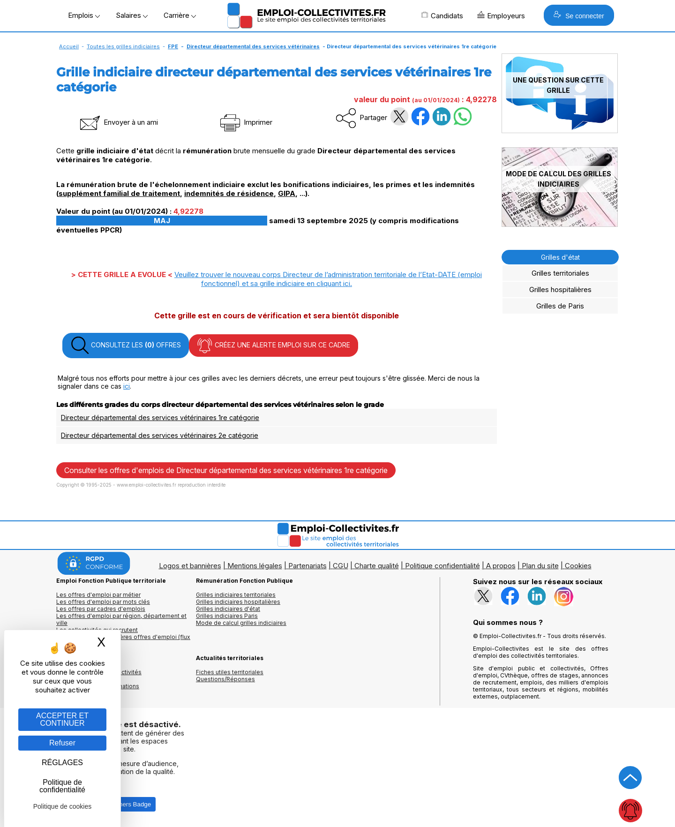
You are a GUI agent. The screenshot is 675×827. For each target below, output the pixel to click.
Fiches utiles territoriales (229, 672)
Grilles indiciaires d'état (228, 608)
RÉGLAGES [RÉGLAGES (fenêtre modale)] (62, 763)
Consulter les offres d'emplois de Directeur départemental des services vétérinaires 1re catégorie (226, 470)
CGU (340, 565)
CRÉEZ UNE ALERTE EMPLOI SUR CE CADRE (273, 345)
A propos (501, 565)
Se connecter (579, 15)
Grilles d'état (560, 257)
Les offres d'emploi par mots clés (103, 601)
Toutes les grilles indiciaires (123, 46)
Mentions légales (254, 565)
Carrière (180, 15)
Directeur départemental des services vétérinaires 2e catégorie (159, 435)
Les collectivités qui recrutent (97, 629)
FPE (173, 46)
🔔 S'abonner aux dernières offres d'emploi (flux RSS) (123, 640)
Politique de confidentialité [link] (62, 786)
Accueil (69, 46)
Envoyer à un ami (118, 122)
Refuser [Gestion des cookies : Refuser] (62, 743)
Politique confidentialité (442, 565)
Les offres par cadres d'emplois (100, 608)
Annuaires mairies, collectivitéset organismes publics (99, 676)
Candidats (442, 15)
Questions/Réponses (225, 679)
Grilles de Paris (560, 305)
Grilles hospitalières (560, 289)
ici (126, 386)
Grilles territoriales (560, 273)
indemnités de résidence (229, 193)
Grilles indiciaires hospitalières (238, 601)
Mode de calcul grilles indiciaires (241, 622)
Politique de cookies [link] (62, 806)
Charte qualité (376, 565)
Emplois (84, 15)
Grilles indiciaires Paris (227, 615)
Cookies (578, 565)
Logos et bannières (190, 565)
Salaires (132, 15)
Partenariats (307, 565)
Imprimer (245, 122)
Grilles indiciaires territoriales (236, 594)
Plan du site (540, 565)
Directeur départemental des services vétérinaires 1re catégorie (160, 417)
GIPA (286, 193)
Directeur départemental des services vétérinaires (253, 46)
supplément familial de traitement (119, 193)
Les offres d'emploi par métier (98, 594)
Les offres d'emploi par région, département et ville (121, 619)
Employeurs (501, 15)
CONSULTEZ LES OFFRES (125, 345)
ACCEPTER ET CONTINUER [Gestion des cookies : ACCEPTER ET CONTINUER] (62, 719)
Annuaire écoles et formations (97, 686)
